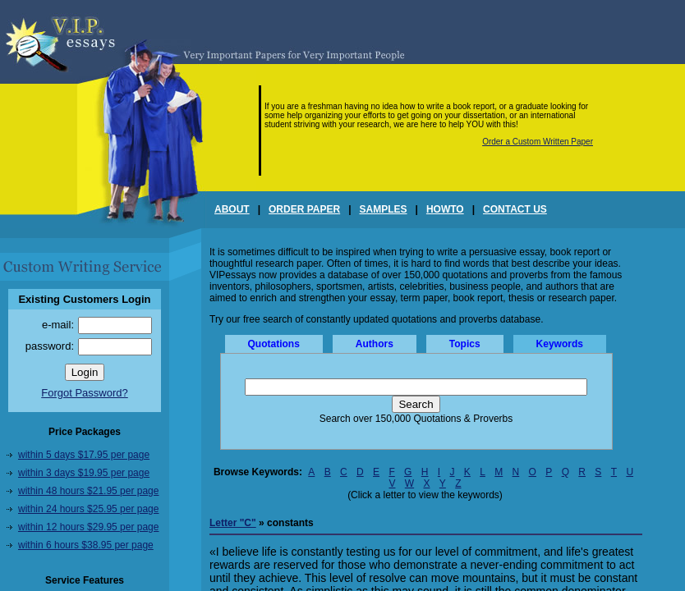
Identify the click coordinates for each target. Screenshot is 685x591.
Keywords (559, 344)
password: (49, 346)
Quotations (274, 344)
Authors (374, 344)
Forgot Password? (84, 393)
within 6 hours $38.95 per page (86, 545)
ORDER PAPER (304, 209)
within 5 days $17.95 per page (83, 454)
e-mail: (58, 324)
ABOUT (232, 209)
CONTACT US (515, 209)
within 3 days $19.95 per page (83, 473)
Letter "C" (232, 523)
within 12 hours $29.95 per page (88, 527)
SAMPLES (383, 209)
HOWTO (445, 209)
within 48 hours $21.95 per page (88, 491)
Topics (464, 344)
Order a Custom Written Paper (537, 141)
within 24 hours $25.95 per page (88, 509)
